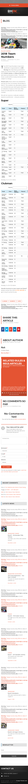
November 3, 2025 (12, 583)
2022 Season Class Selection (13, 492)
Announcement (11, 533)
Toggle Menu (14, 5)
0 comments (5, 61)
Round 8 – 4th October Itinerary (16, 616)
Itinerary (17, 533)
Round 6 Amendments (13, 693)
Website (3, 459)
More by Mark (5, 353)
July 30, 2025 (10, 738)
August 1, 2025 (11, 699)
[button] (12, 108)
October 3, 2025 (11, 621)
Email (2, 750)
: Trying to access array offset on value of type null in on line (14, 525)
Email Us (6, 776)
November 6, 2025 (12, 542)
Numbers (12, 301)
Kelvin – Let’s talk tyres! (12, 489)
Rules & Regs (5, 51)
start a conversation (20, 419)
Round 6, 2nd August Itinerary (15, 732)
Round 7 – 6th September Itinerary (16, 654)
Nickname (4, 448)
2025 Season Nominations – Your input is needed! (16, 576)
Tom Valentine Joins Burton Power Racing (15, 487)
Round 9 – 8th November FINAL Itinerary (15, 536)
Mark (4, 59)
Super (19, 301)
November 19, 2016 (13, 59)
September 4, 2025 (12, 660)
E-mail (3, 454)
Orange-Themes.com (21, 780)
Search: (10, 104)
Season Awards (18, 573)
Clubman (4, 301)
